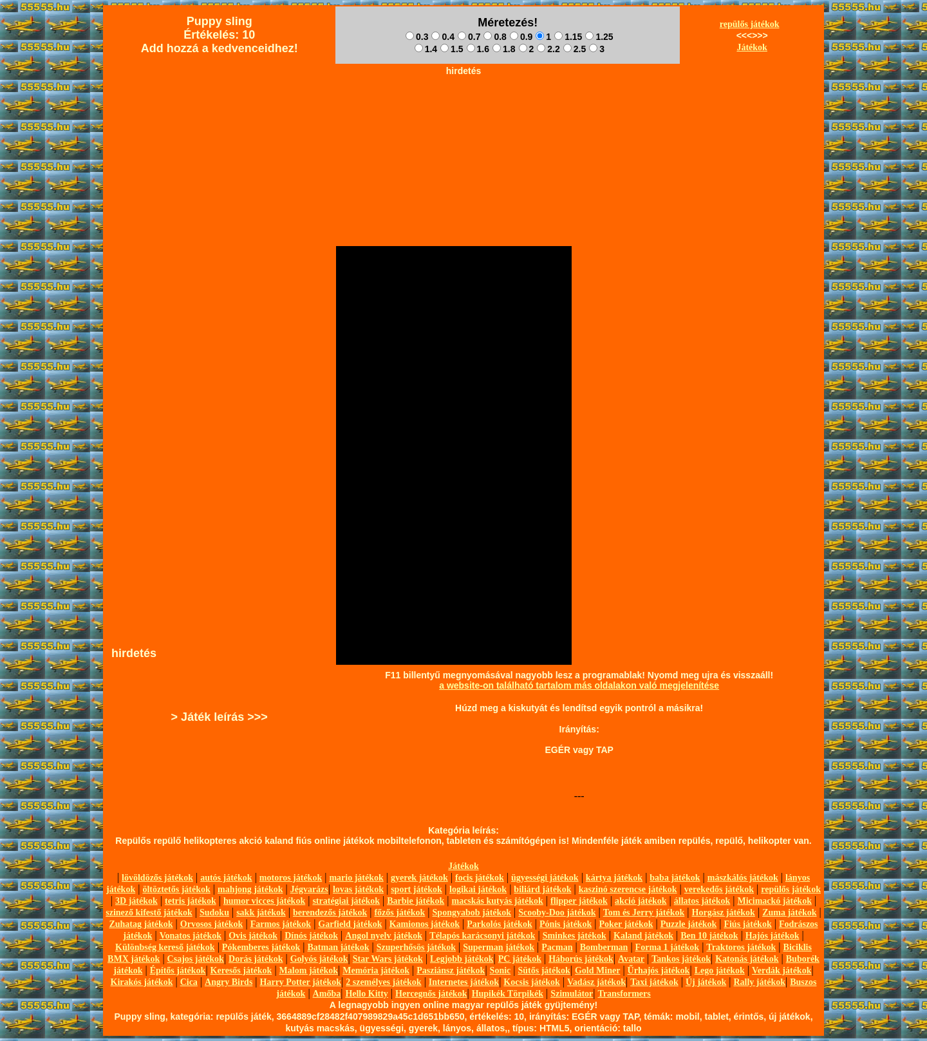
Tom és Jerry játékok (644, 912)
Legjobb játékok (461, 959)
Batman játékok (338, 947)
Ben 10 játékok (709, 936)
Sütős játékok (544, 970)
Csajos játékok (195, 959)
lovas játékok (358, 889)
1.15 (568, 37)
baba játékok (675, 878)
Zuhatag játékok (141, 924)
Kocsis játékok (531, 982)
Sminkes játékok (574, 936)
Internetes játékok (464, 982)
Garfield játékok (350, 924)
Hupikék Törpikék (507, 993)
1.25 (599, 37)
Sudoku (214, 912)
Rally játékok (759, 982)
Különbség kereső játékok (165, 947)
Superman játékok (498, 947)
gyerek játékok (419, 878)
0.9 (521, 37)
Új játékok (706, 982)
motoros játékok (290, 878)
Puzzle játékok (688, 924)
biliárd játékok (542, 889)
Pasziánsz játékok (451, 970)
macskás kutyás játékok (497, 901)
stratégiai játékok (346, 901)
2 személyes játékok (383, 982)
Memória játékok (375, 970)
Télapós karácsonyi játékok (482, 936)
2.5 (574, 49)
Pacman (556, 947)
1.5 (451, 49)
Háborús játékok (580, 959)
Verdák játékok (781, 970)
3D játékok (136, 901)
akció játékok (641, 901)
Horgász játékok (723, 912)
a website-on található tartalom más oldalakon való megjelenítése (579, 685)
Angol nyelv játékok (383, 936)
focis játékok (479, 878)
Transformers (624, 993)
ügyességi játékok (545, 878)
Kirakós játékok (142, 982)
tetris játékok (190, 901)
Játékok (751, 47)
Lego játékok (720, 970)
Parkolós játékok (499, 924)
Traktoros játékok (741, 947)
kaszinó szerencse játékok (628, 889)
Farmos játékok (281, 924)
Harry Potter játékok (300, 982)
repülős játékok (750, 24)
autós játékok (226, 878)
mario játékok (356, 878)
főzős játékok (399, 912)
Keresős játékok (241, 970)
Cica (189, 982)
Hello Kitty (366, 993)
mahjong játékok (250, 889)
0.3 (417, 37)
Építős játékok (178, 970)
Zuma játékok (789, 912)
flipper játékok (579, 901)
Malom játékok (308, 970)
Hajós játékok (772, 936)
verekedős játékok (719, 889)
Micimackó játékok (774, 901)
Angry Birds (228, 982)
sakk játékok (261, 912)
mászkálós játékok (742, 878)
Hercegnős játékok (431, 993)
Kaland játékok (643, 936)
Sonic (500, 970)
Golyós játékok (319, 959)
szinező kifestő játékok (149, 912)
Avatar (631, 959)
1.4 (426, 49)
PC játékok (519, 959)
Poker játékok (626, 924)
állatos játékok (702, 901)
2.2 (548, 49)
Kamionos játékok (424, 924)
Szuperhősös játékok (416, 947)
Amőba (327, 993)
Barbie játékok (415, 901)
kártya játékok (614, 878)
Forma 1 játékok (667, 947)
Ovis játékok (253, 936)
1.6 (478, 49)
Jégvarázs (309, 889)
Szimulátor (571, 993)
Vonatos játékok (190, 936)
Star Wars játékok (388, 959)
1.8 (503, 49)
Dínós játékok (311, 936)
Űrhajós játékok (659, 970)
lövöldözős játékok (157, 878)
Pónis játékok (565, 924)
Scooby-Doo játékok (556, 912)
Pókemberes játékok (261, 947)
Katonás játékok (746, 959)
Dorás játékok (256, 959)
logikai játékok (478, 889)
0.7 (469, 37)
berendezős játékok (330, 912)
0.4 (442, 37)
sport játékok (416, 889)
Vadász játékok (596, 982)
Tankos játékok (681, 959)
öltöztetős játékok (176, 889)
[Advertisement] (463, 110)
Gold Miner (597, 970)
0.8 (494, 37)
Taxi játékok (654, 982)
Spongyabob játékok (472, 912)
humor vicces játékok (264, 901)
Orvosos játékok (211, 924)
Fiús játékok (747, 924)
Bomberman (604, 947)
